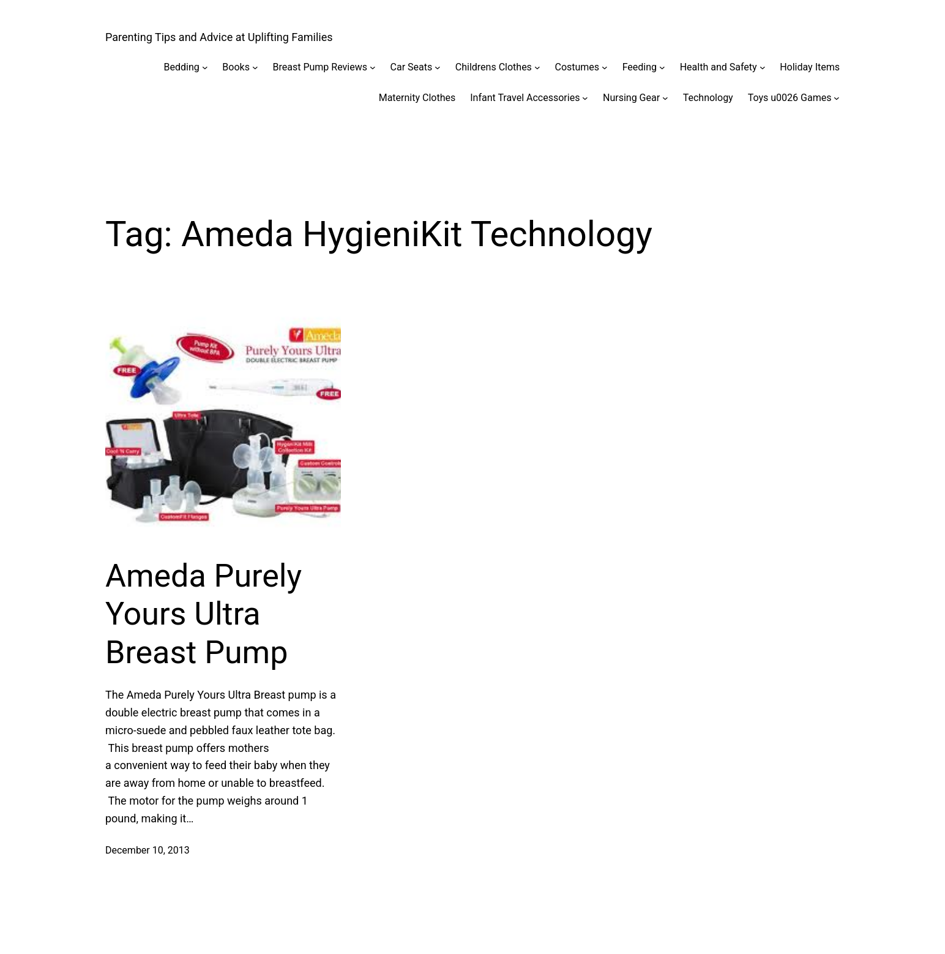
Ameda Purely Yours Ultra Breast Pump (203, 614)
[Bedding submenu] (205, 67)
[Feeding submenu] (662, 67)
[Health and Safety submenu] (763, 67)
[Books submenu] (255, 67)
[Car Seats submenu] (438, 67)
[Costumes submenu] (605, 67)
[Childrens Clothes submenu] (537, 67)
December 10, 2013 (147, 850)
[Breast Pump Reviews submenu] (373, 67)
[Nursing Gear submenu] (665, 98)
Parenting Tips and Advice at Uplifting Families (219, 37)
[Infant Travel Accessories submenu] (585, 98)
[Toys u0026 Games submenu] (837, 98)
